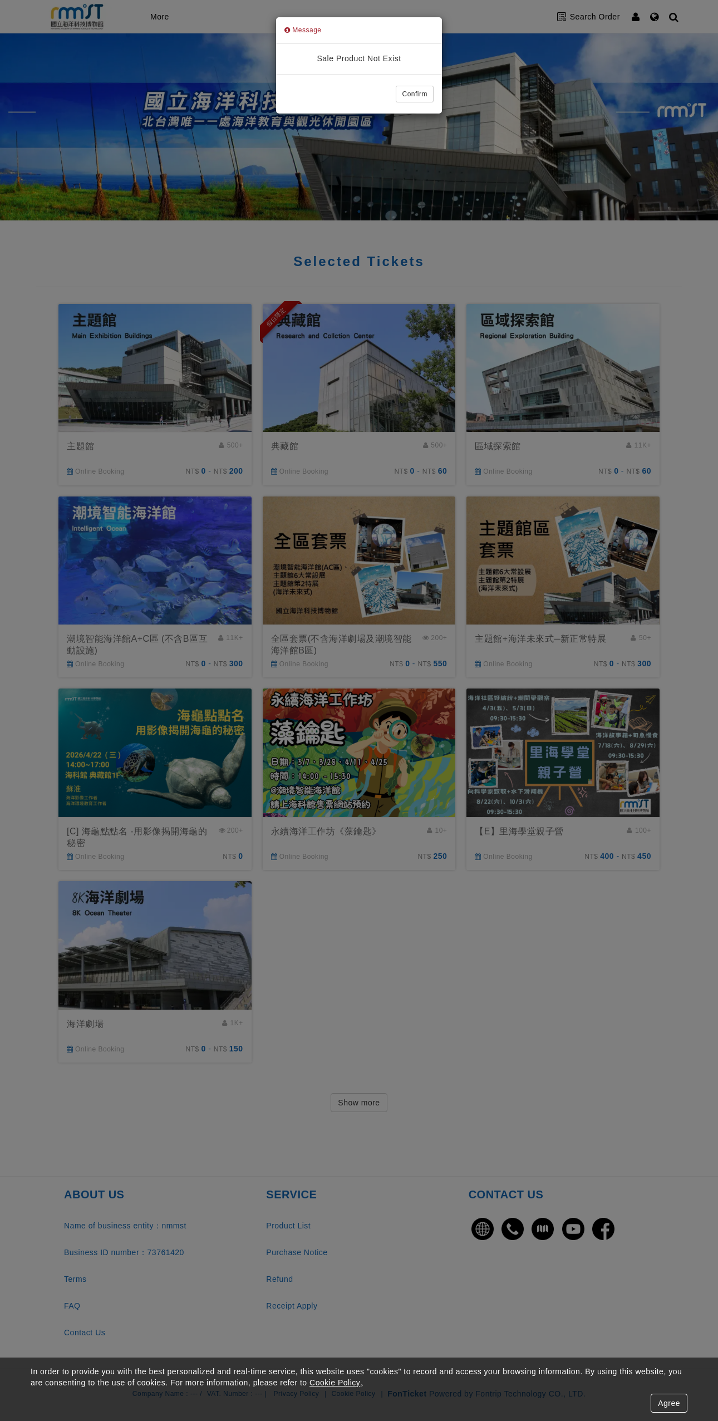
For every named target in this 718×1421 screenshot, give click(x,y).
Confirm (414, 94)
